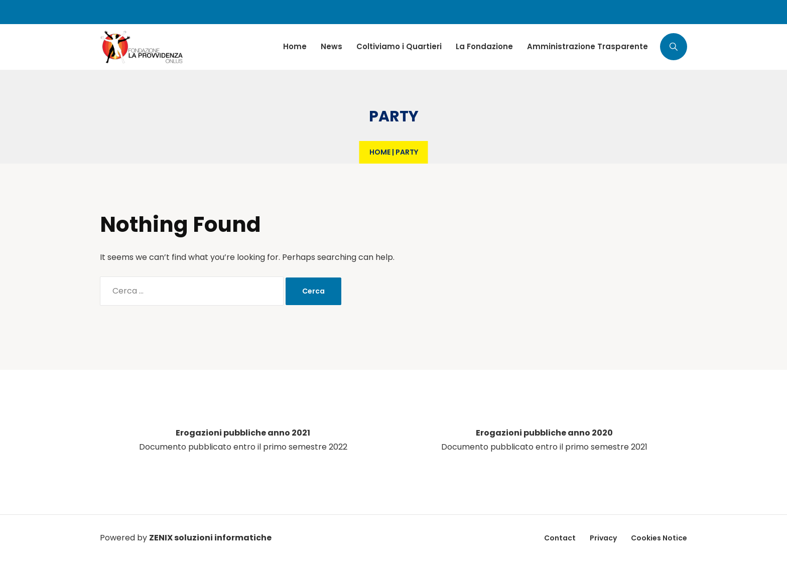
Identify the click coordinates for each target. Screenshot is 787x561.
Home (379, 152)
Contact (560, 538)
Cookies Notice (659, 538)
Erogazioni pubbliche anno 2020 (544, 433)
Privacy (603, 538)
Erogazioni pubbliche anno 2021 (243, 433)
